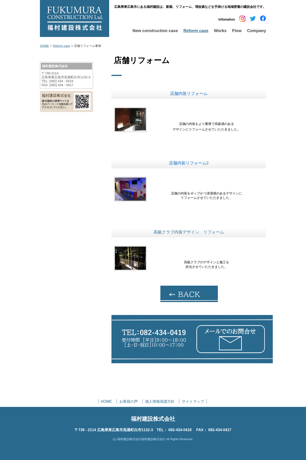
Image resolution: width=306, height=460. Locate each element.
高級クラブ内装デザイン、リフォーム (188, 232)
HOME (44, 46)
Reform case (61, 46)
